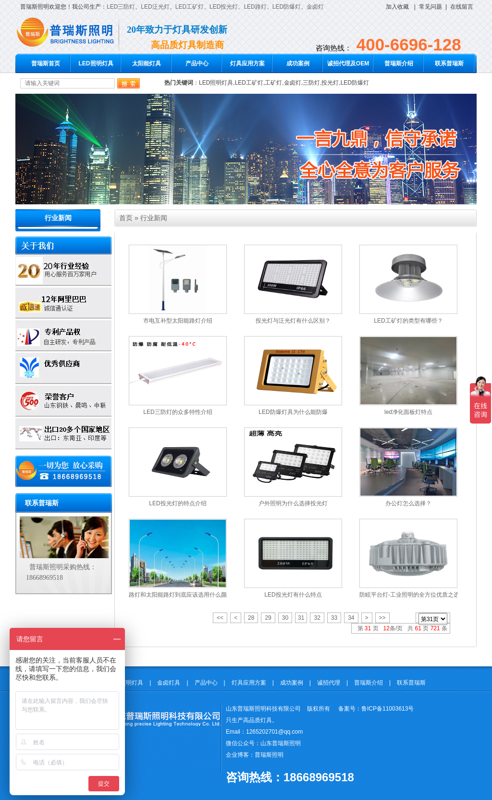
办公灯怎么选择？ (408, 503)
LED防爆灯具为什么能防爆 (292, 412)
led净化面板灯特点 (408, 412)
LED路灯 (255, 6)
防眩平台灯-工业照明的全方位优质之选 (409, 594)
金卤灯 (315, 6)
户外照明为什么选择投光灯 (293, 503)
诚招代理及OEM (348, 63)
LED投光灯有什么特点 (292, 594)
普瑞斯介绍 (398, 63)
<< (220, 617)
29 (268, 617)
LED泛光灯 (155, 6)
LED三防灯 (121, 6)
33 (334, 617)
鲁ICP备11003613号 (387, 708)
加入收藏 (397, 6)
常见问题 (430, 6)
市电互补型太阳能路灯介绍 (177, 320)
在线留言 (461, 6)
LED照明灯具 (96, 63)
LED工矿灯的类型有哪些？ (408, 320)
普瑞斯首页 (45, 63)
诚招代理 (328, 682)
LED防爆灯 (286, 6)
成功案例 (297, 63)
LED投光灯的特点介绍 (177, 503)
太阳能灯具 (146, 63)
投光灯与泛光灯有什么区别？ (293, 320)
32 (317, 617)
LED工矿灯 (189, 6)
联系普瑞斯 (449, 63)
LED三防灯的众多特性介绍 (177, 412)
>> (382, 617)
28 (251, 617)
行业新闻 (58, 218)
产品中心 (197, 63)
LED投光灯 (223, 6)
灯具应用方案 (247, 63)
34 (351, 617)
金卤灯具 (168, 682)
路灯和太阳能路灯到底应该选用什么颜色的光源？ (192, 594)
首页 (126, 218)
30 (285, 617)
